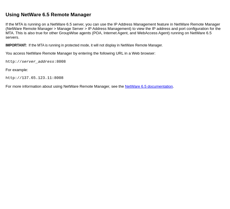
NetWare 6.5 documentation (149, 88)
